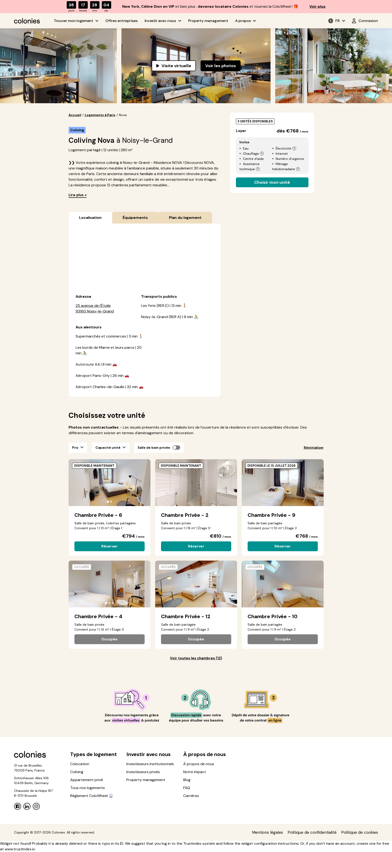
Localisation (90, 217)
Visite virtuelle (173, 66)
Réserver (109, 546)
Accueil (75, 115)
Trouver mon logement (76, 20)
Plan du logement (185, 217)
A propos (245, 20)
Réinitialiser (314, 447)
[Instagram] (36, 806)
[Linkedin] (26, 806)
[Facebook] (17, 806)
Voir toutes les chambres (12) (196, 658)
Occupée (109, 639)
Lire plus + (78, 195)
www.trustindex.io (20, 849)
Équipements (135, 217)
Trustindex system (199, 843)
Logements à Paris (100, 115)
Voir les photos (220, 66)
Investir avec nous (163, 20)
